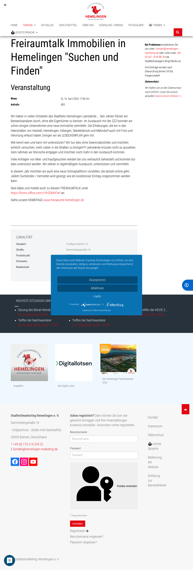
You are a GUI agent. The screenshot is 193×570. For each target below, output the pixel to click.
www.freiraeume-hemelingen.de (64, 200)
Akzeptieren (97, 280)
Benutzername (78, 432)
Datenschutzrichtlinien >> (168, 96)
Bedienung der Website (155, 462)
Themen (157, 25)
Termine (29, 25)
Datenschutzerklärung (102, 310)
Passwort (75, 448)
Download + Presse (111, 25)
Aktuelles (47, 25)
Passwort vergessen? (83, 542)
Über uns (88, 25)
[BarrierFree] (187, 285)
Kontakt (153, 417)
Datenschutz (156, 435)
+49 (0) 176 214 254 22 (28, 444)
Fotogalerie (136, 25)
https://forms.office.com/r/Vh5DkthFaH (36, 193)
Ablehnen (97, 288)
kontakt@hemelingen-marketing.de (35, 449)
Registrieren (79, 531)
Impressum (155, 426)
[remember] (71, 515)
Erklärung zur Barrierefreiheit (156, 480)
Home (14, 25)
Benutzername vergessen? (86, 536)
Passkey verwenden (104, 486)
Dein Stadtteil (68, 25)
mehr (97, 296)
